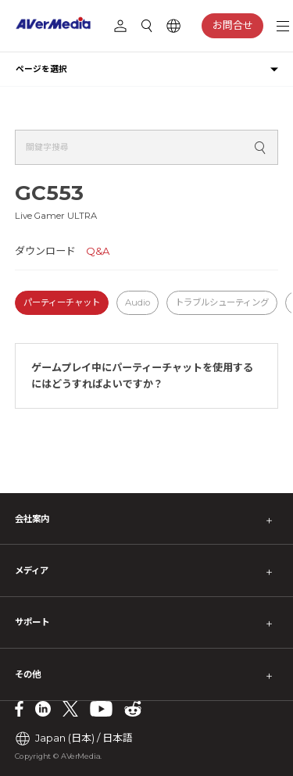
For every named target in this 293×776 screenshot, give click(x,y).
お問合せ (233, 25)
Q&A (97, 251)
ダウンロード (45, 251)
